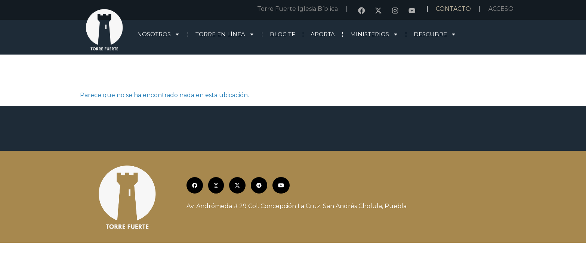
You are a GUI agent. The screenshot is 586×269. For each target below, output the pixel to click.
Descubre (435, 34)
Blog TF (282, 34)
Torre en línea (225, 34)
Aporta (323, 34)
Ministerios (374, 34)
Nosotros (158, 34)
